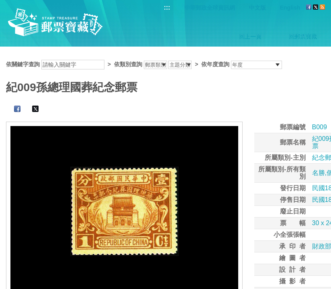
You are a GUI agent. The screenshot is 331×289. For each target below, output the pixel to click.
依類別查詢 (128, 64)
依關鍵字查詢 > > (144, 64)
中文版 (257, 7)
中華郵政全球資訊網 (209, 7)
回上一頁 (250, 36)
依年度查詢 (215, 64)
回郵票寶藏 (303, 36)
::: (167, 7)
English (290, 7)
